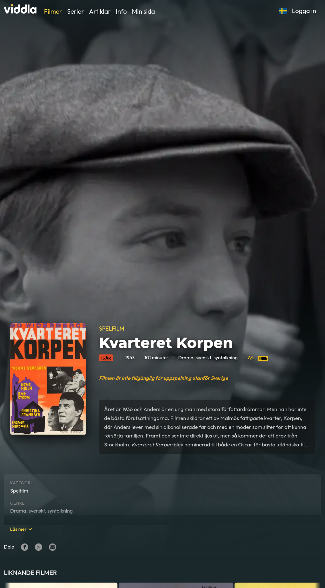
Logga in (304, 11)
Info (121, 11)
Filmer (53, 11)
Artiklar (100, 11)
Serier (75, 11)
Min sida (143, 11)
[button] (283, 11)
